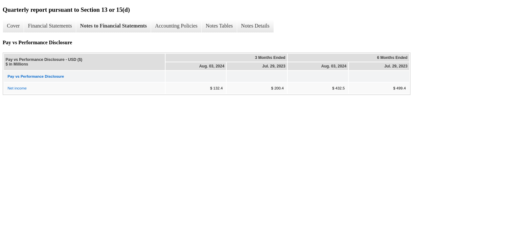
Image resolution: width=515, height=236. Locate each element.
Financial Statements (50, 26)
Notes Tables (219, 26)
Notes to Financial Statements (113, 26)
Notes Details (255, 26)
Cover (13, 26)
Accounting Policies (176, 26)
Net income (17, 88)
